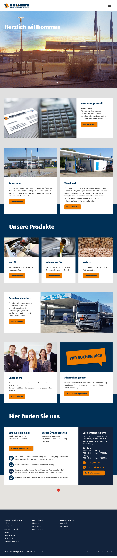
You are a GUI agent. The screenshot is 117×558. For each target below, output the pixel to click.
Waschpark (64, 528)
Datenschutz (100, 553)
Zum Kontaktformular (93, 475)
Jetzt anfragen (88, 125)
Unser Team (36, 528)
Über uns (35, 525)
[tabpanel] (58, 50)
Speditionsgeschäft (11, 543)
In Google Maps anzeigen (20, 450)
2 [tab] (59, 83)
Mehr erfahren (16, 203)
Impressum (90, 553)
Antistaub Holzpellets (12, 531)
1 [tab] (57, 83)
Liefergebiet (8, 540)
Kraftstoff (8, 528)
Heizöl (6, 525)
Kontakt (110, 553)
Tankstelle (63, 525)
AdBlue (6, 534)
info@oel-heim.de (95, 469)
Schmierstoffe (9, 537)
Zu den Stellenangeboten (76, 395)
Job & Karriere (37, 531)
